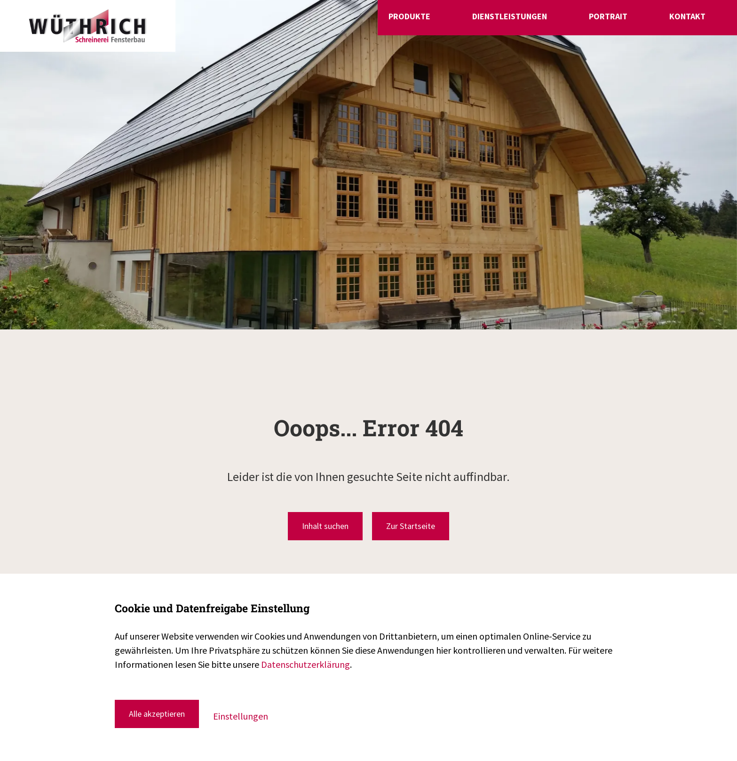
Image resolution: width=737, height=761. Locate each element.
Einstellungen (240, 716)
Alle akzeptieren (157, 713)
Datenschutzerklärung (305, 664)
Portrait (639, 24)
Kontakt (691, 24)
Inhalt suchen (325, 526)
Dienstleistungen (568, 24)
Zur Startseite (410, 526)
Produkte (496, 24)
